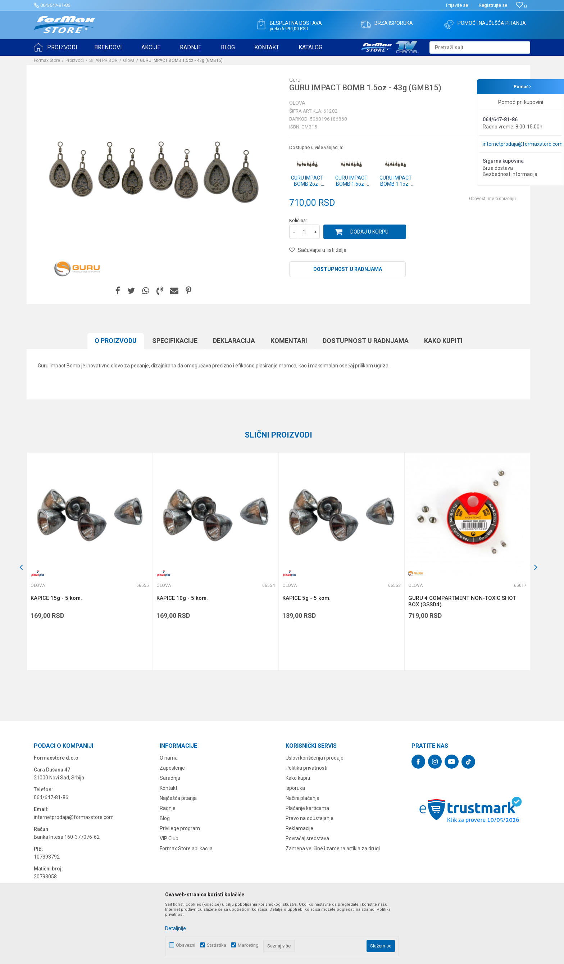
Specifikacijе (174, 340)
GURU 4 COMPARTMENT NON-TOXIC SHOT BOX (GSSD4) (462, 601)
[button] (479, 47)
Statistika (216, 945)
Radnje (168, 808)
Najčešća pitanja (178, 798)
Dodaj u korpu (369, 232)
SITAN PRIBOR (103, 60)
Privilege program (180, 828)
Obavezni (185, 945)
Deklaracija (234, 340)
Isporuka (295, 788)
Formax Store (47, 60)
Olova (129, 60)
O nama (169, 758)
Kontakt (168, 788)
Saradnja (170, 778)
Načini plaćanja (302, 798)
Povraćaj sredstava (307, 838)
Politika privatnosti (306, 768)
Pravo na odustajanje (309, 818)
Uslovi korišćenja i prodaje (315, 758)
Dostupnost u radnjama (347, 269)
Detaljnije (175, 928)
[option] (90, 561)
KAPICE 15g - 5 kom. (56, 598)
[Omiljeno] (521, 6)
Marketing (248, 945)
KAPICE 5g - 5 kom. (306, 598)
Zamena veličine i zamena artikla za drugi (333, 848)
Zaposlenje (172, 768)
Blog (165, 818)
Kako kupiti (443, 340)
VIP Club (169, 838)
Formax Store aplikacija (186, 848)
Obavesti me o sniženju (492, 198)
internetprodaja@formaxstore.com (523, 144)
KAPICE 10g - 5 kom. (182, 598)
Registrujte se (493, 5)
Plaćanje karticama (307, 808)
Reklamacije (299, 828)
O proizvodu (116, 340)
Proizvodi (74, 60)
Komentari (288, 340)
